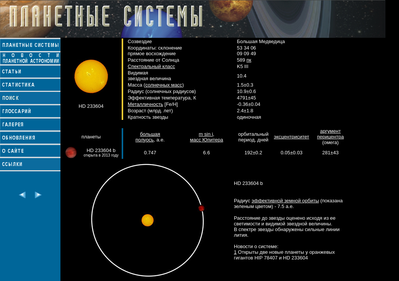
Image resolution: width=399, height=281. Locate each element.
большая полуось (147, 137)
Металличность (145, 104)
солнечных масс (163, 85)
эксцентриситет (291, 137)
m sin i (206, 134)
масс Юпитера (206, 140)
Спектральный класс (151, 66)
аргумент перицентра (330, 134)
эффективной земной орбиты (285, 200)
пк (248, 60)
